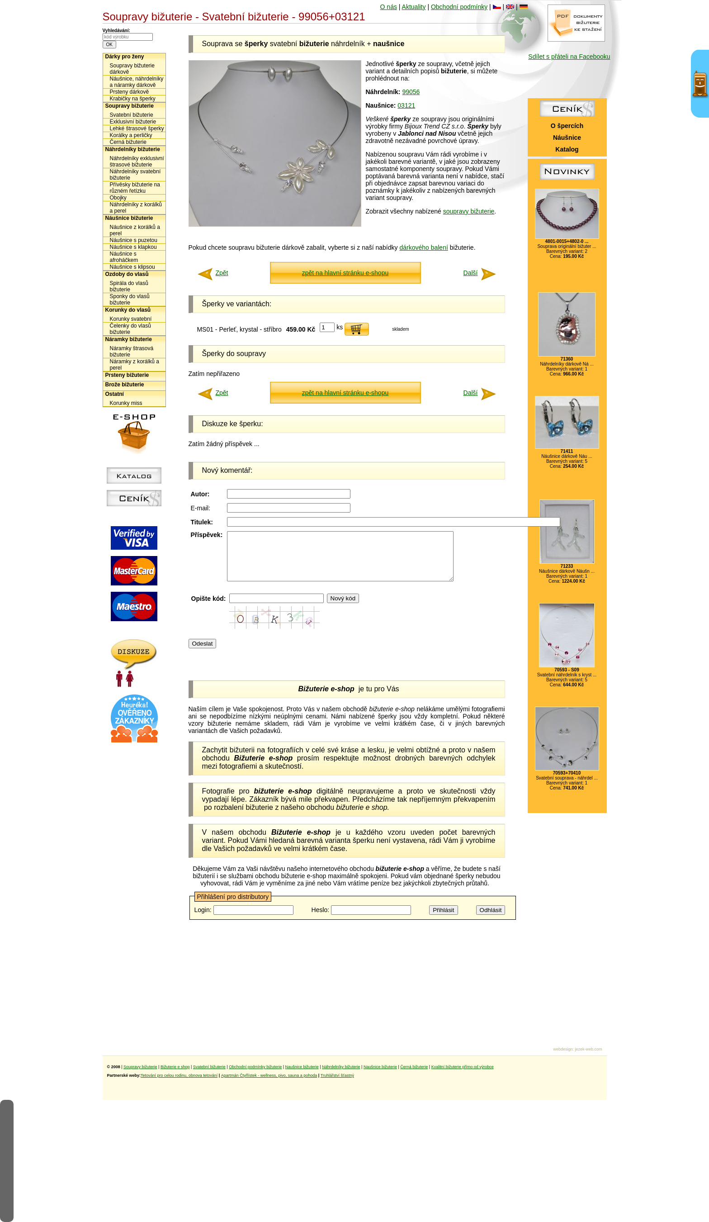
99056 (411, 91)
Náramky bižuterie (128, 339)
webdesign (562, 1049)
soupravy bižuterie (469, 211)
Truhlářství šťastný (337, 1075)
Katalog (566, 149)
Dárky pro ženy (124, 56)
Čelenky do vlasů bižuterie (130, 329)
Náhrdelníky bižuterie (132, 149)
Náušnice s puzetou (133, 240)
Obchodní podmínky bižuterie (255, 1067)
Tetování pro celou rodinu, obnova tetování (179, 1075)
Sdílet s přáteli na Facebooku (569, 56)
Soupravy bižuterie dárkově (132, 68)
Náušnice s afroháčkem (124, 257)
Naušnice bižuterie (302, 1067)
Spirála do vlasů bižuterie (129, 286)
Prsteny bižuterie (127, 375)
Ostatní (114, 394)
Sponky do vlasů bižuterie (130, 299)
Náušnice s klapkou (133, 247)
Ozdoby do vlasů (127, 274)
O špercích (567, 125)
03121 (406, 105)
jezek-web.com (588, 1049)
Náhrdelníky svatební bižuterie (135, 174)
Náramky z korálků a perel (134, 364)
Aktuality (414, 6)
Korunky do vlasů (128, 310)
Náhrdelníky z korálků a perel (136, 207)
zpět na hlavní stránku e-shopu (345, 272)
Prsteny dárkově (129, 92)
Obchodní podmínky (459, 6)
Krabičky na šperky (133, 98)
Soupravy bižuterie (129, 106)
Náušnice (567, 137)
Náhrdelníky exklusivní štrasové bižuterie (137, 161)
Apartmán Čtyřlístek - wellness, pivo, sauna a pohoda (269, 1075)
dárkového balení (423, 247)
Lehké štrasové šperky (137, 128)
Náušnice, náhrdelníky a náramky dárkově (137, 82)
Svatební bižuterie (131, 115)
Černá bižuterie (128, 142)
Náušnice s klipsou (132, 267)
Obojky (118, 198)
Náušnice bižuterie (129, 218)
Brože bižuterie (124, 384)
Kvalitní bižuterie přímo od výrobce (462, 1067)
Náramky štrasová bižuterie (132, 351)
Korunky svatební (131, 319)
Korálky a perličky (131, 135)
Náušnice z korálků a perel (135, 230)
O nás (388, 6)
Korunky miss (126, 403)
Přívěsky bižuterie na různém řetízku (135, 187)
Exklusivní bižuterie (133, 122)
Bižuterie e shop (175, 1067)
